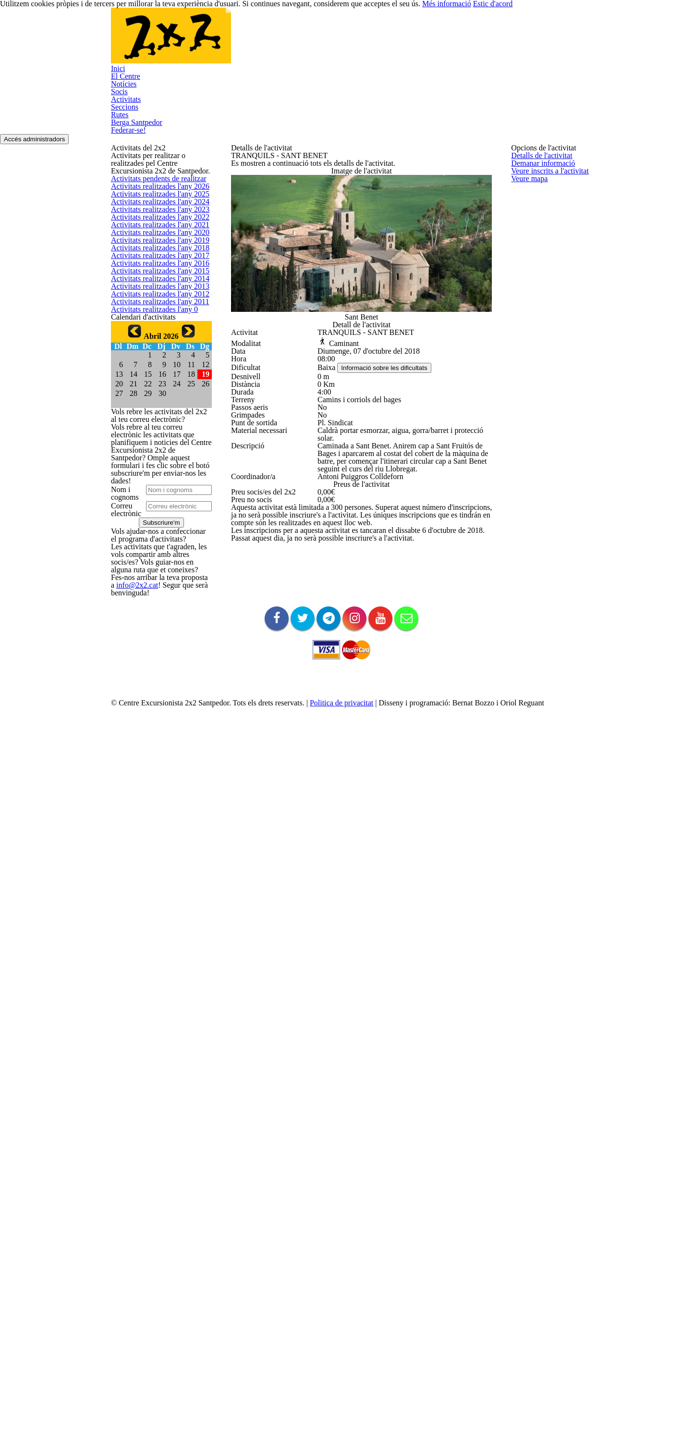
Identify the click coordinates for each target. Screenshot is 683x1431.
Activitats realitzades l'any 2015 (155, 512)
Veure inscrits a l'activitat (546, 219)
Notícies (228, 41)
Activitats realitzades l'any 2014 (155, 536)
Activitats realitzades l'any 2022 (155, 352)
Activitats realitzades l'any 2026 (155, 261)
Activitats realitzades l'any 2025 (155, 283)
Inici (137, 41)
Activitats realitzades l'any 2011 (155, 604)
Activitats (312, 41)
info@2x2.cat (128, 1276)
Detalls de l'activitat (538, 173)
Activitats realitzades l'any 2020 (155, 398)
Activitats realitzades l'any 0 (150, 627)
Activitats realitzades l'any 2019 (155, 421)
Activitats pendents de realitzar (155, 238)
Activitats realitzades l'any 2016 (155, 489)
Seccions (361, 41)
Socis (270, 41)
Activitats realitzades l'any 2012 (155, 581)
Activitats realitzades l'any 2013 (155, 558)
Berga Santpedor (463, 41)
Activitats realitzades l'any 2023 (155, 329)
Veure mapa (528, 242)
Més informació (519, 1407)
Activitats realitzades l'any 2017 (155, 467)
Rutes (405, 41)
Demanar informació (540, 196)
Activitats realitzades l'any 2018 (155, 444)
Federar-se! (150, 84)
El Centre (179, 41)
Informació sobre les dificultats (390, 485)
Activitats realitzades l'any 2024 (155, 306)
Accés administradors (593, 96)
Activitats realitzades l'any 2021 (155, 375)
